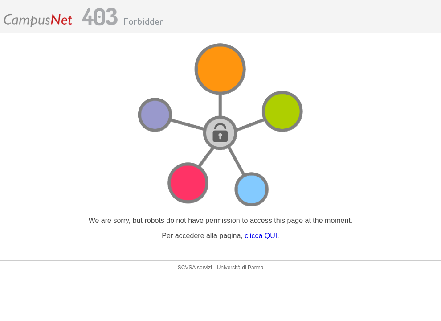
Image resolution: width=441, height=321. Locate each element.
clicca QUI (261, 235)
